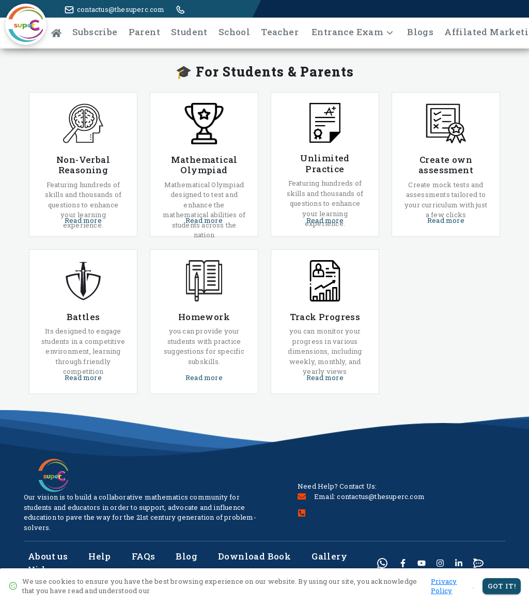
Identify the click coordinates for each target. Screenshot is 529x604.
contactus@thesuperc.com (121, 9)
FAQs (143, 556)
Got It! (502, 586)
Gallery (329, 556)
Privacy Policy (444, 586)
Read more (83, 220)
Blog (186, 556)
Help (99, 556)
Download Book (254, 556)
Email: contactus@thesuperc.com (369, 496)
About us (48, 556)
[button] (23, 30)
